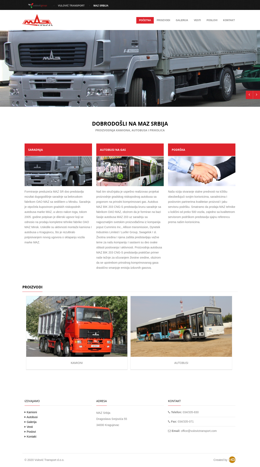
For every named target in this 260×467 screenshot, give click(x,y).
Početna (145, 20)
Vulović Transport (71, 5)
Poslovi (212, 20)
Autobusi (181, 363)
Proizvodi (163, 20)
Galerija (182, 20)
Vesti (197, 20)
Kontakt (229, 20)
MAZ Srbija (100, 5)
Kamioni (77, 363)
